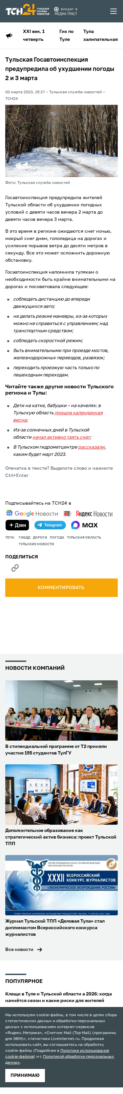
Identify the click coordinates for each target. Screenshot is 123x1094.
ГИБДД (24, 537)
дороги (40, 537)
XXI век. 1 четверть (34, 35)
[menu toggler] (114, 11)
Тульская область (84, 537)
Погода (57, 537)
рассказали (91, 447)
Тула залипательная (100, 35)
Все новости (19, 949)
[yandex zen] (17, 525)
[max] (84, 525)
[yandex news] (88, 513)
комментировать (61, 587)
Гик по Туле (66, 35)
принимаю (25, 1075)
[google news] (32, 513)
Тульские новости (36, 544)
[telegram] (50, 525)
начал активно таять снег (61, 437)
